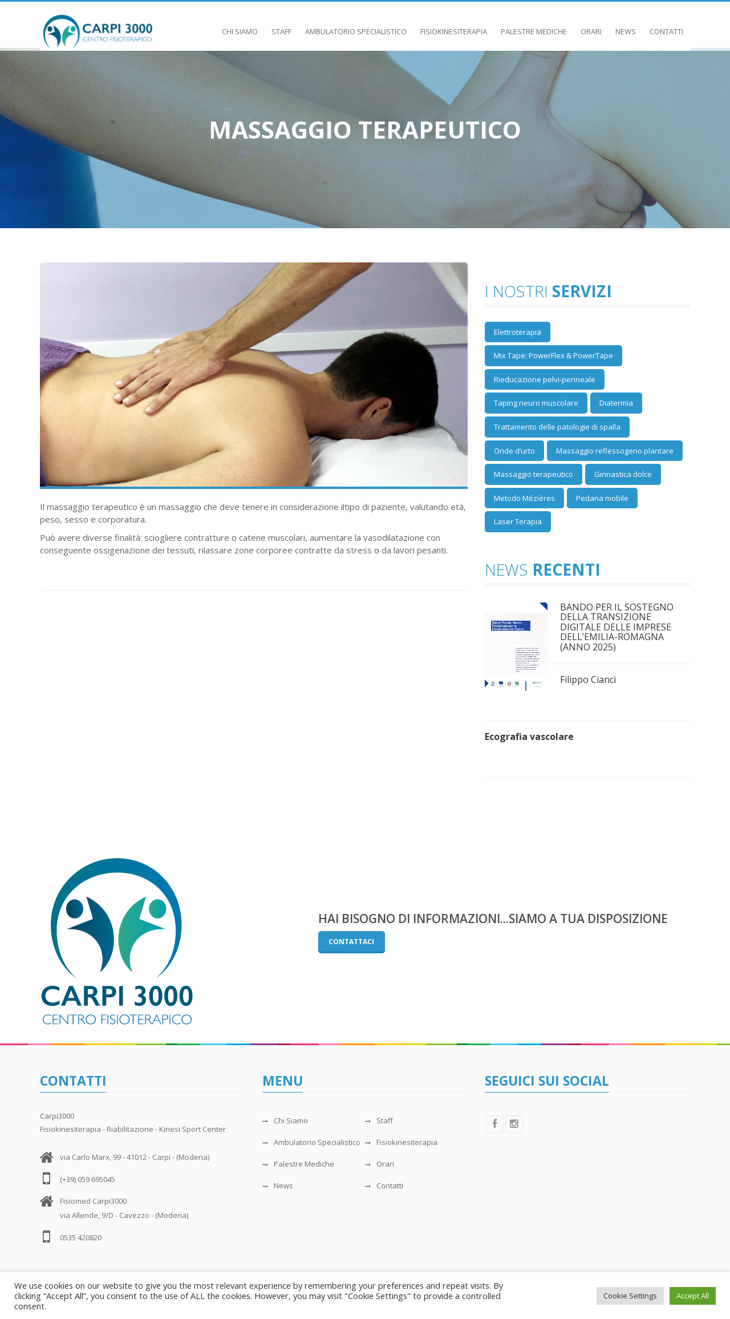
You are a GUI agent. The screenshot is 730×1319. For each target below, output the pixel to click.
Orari (591, 26)
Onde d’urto (514, 451)
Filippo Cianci (588, 679)
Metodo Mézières (524, 498)
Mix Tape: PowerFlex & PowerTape (553, 355)
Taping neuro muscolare (536, 403)
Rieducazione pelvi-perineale (544, 379)
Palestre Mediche (534, 26)
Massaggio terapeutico (533, 474)
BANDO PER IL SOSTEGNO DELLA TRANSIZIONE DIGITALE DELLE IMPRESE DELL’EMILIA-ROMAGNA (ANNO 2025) (617, 627)
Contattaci (351, 941)
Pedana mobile (602, 498)
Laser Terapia (518, 521)
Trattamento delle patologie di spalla (557, 427)
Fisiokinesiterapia (453, 26)
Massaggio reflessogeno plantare (615, 451)
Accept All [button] (692, 1295)
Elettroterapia (517, 332)
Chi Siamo (240, 26)
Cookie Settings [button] (630, 1295)
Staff (281, 26)
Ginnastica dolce (623, 474)
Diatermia (616, 403)
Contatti (666, 26)
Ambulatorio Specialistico (356, 26)
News (625, 26)
